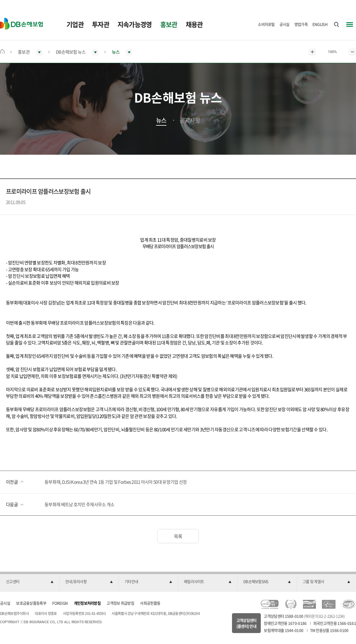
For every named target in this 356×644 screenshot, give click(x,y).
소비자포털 (266, 24)
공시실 (284, 24)
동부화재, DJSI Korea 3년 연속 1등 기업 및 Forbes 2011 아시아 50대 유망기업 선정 (115, 482)
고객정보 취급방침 (120, 603)
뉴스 (161, 120)
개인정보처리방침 (87, 603)
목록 (178, 536)
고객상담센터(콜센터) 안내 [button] (246, 623)
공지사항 (189, 120)
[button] (29, 582)
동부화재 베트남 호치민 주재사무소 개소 (79, 504)
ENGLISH (320, 24)
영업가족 (301, 24)
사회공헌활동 (150, 603)
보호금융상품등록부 (31, 603)
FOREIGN (60, 603)
